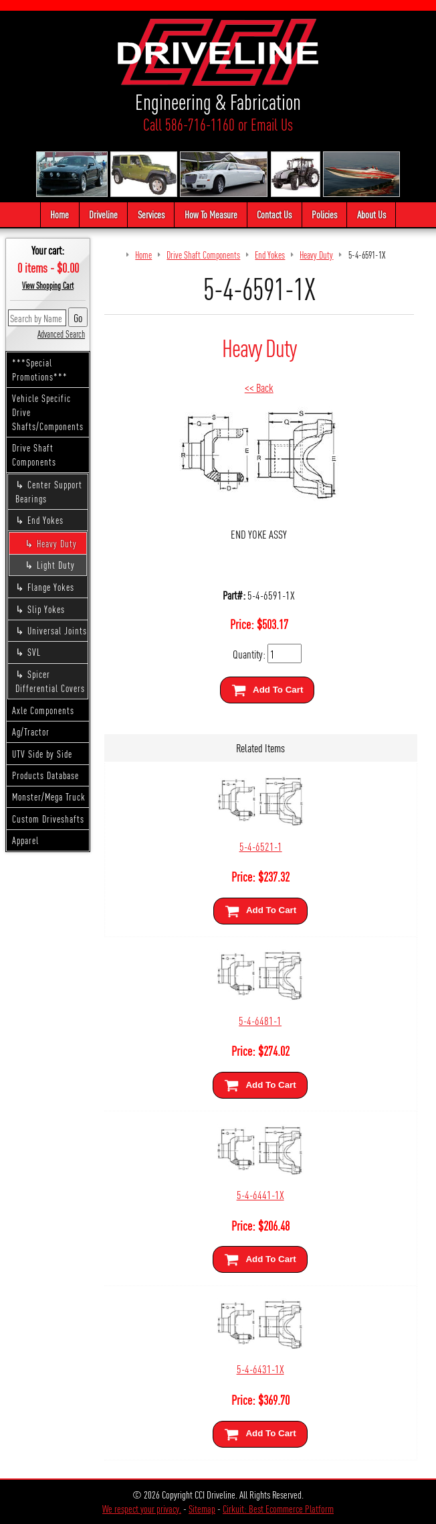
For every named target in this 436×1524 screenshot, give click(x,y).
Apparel (25, 840)
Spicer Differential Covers (50, 681)
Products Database (45, 775)
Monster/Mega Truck (49, 796)
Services (151, 214)
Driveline (103, 214)
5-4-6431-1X (260, 1368)
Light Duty (56, 564)
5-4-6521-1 (260, 845)
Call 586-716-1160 (189, 124)
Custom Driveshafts (48, 818)
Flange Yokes (50, 587)
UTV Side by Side (42, 753)
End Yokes (45, 520)
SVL (34, 652)
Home (59, 214)
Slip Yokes (46, 609)
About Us (371, 214)
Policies (324, 214)
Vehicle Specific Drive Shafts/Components (48, 412)
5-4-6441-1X (260, 1194)
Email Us (272, 124)
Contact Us (274, 214)
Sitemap (202, 1508)
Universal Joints (57, 630)
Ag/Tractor (30, 731)
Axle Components (43, 710)
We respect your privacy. (141, 1508)
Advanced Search (61, 334)
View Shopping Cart (48, 285)
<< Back (259, 387)
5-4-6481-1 (260, 1020)
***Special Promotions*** (40, 369)
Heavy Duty (57, 543)
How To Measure (211, 214)
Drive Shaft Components (34, 454)
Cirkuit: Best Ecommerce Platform (278, 1508)
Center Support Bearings (48, 491)
